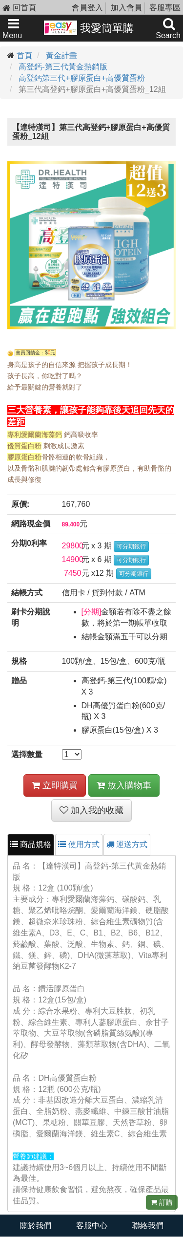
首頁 (24, 55)
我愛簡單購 (89, 28)
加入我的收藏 (91, 810)
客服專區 (165, 7)
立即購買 (55, 785)
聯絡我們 (147, 1225)
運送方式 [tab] (126, 844)
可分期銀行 (131, 546)
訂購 (162, 1202)
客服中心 (91, 1225)
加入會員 (126, 7)
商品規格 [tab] (30, 844)
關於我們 (35, 1225)
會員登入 (87, 7)
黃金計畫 (61, 55)
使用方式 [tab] (78, 844)
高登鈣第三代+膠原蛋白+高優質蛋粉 (82, 78)
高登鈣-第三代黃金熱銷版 (63, 67)
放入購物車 (124, 785)
